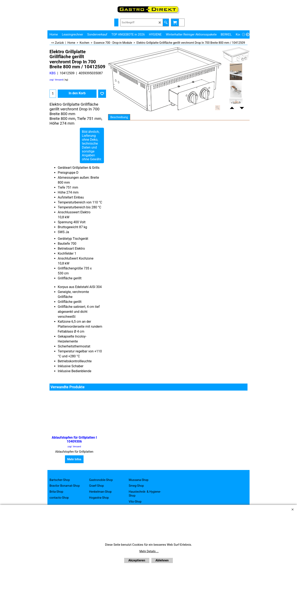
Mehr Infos (74, 459)
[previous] (243, 34)
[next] (248, 34)
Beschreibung (119, 117)
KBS (53, 73)
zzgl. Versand (56, 79)
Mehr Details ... (149, 551)
